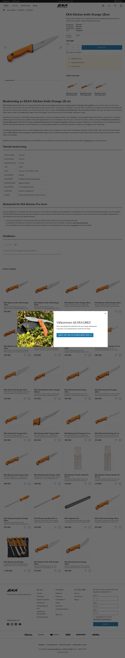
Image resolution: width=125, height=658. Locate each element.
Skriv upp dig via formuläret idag (74, 335)
